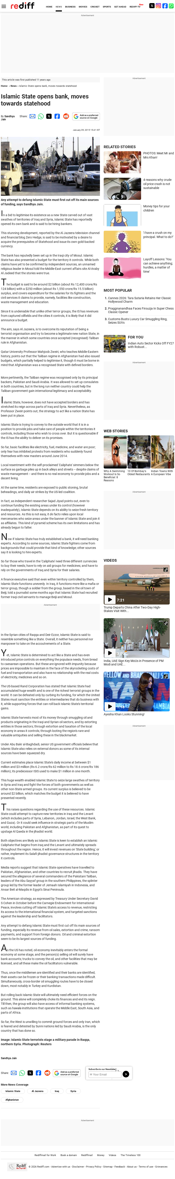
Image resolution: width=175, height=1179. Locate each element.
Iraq (57, 1091)
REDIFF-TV (135, 6)
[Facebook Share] (57, 116)
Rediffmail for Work (45, 1155)
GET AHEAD (120, 6)
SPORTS (107, 6)
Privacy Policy (93, 1166)
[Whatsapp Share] (40, 116)
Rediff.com (43, 1166)
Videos (112, 1155)
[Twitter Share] (48, 116)
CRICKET (94, 6)
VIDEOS (110, 560)
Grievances (161, 1166)
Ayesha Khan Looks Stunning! (124, 714)
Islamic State (13, 1091)
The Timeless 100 (130, 1155)
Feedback (119, 1166)
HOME (49, 6)
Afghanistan (12, 1099)
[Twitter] (152, 5)
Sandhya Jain (9, 1058)
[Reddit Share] (65, 116)
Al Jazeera (37, 1091)
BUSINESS (70, 6)
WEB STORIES (116, 431)
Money (100, 1155)
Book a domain (69, 1155)
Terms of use (146, 1166)
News (14, 86)
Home (4, 86)
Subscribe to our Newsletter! (102, 1069)
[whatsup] (171, 5)
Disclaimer (78, 1166)
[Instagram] (158, 5)
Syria (73, 1091)
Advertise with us (60, 1166)
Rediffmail (87, 1155)
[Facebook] (165, 5)
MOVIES (83, 6)
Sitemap (107, 1166)
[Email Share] (32, 116)
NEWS (59, 6)
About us (132, 1166)
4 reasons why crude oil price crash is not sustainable (157, 184)
